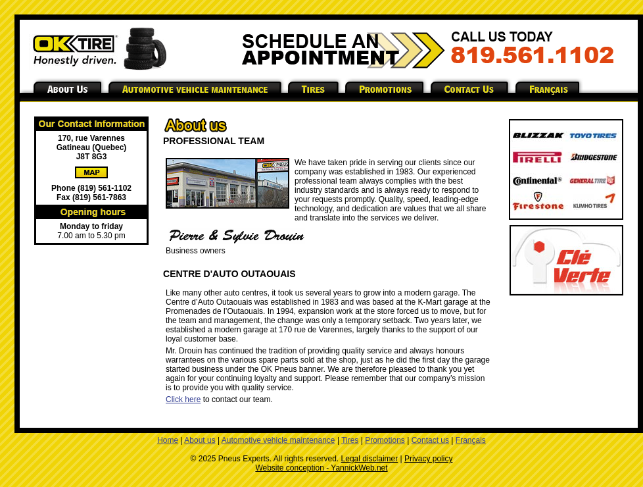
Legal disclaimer (369, 458)
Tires (349, 440)
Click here (183, 399)
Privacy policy (428, 458)
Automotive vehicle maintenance (278, 440)
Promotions (385, 440)
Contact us (430, 440)
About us (199, 440)
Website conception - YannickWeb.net (321, 468)
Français (471, 440)
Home (167, 440)
